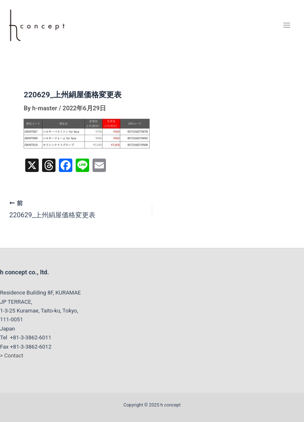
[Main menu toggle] (287, 25)
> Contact (11, 355)
